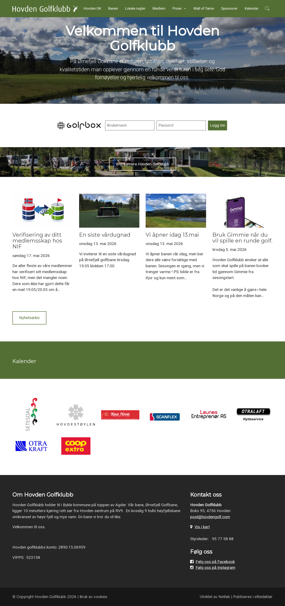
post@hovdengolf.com (210, 516)
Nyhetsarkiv (29, 317)
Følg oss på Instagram (215, 567)
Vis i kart (202, 526)
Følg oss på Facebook (215, 561)
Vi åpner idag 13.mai (172, 234)
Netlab (224, 596)
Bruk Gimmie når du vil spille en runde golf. (242, 237)
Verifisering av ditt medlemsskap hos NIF (37, 240)
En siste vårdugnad (104, 234)
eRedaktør (264, 596)
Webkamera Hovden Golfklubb (142, 164)
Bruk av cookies (93, 596)
